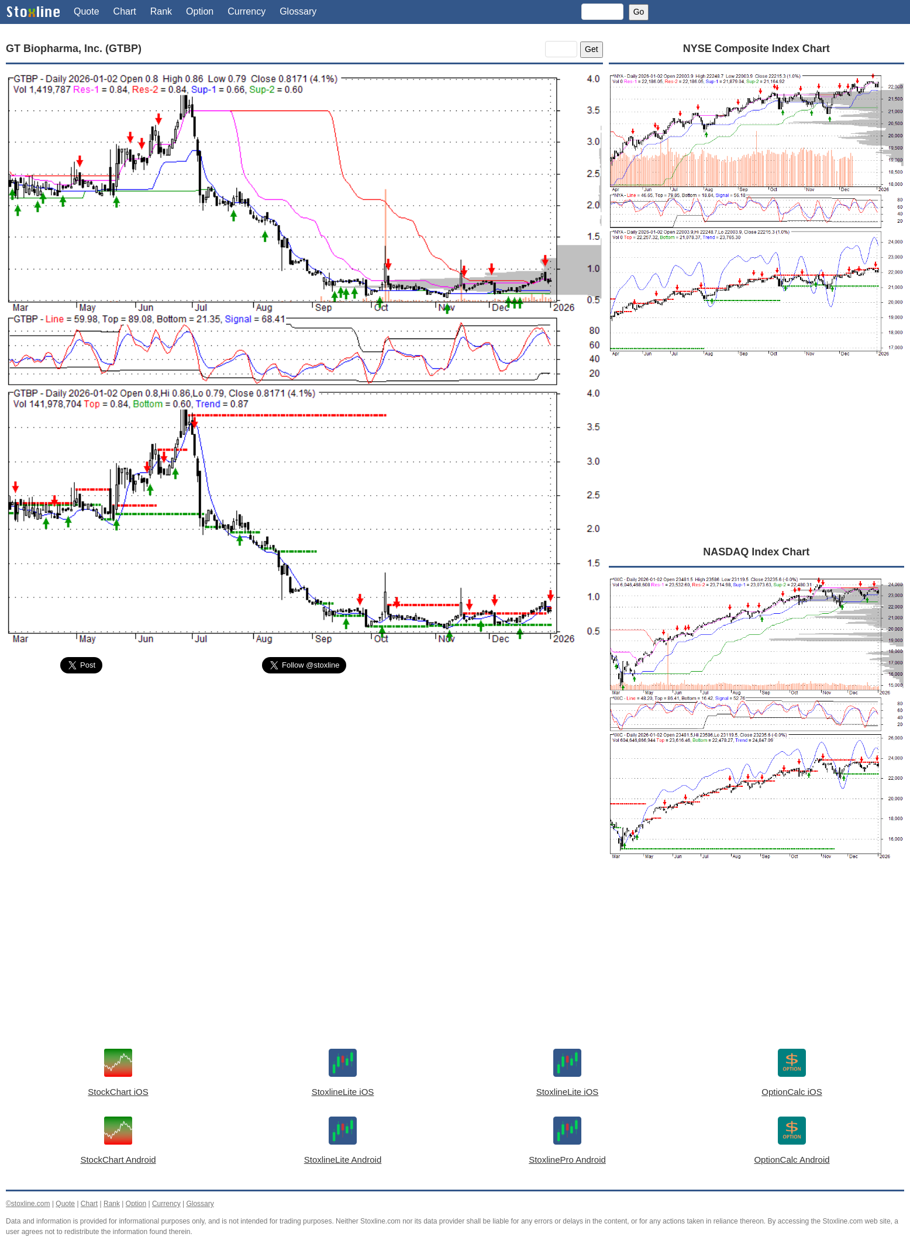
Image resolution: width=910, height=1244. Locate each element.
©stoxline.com (28, 1204)
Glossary (298, 11)
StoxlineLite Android (343, 1159)
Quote (86, 11)
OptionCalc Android (791, 1159)
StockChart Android (118, 1159)
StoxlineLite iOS (343, 1092)
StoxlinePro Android (567, 1159)
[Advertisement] (304, 770)
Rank (161, 11)
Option (199, 11)
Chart (124, 11)
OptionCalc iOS (791, 1092)
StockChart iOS (118, 1092)
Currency (246, 11)
